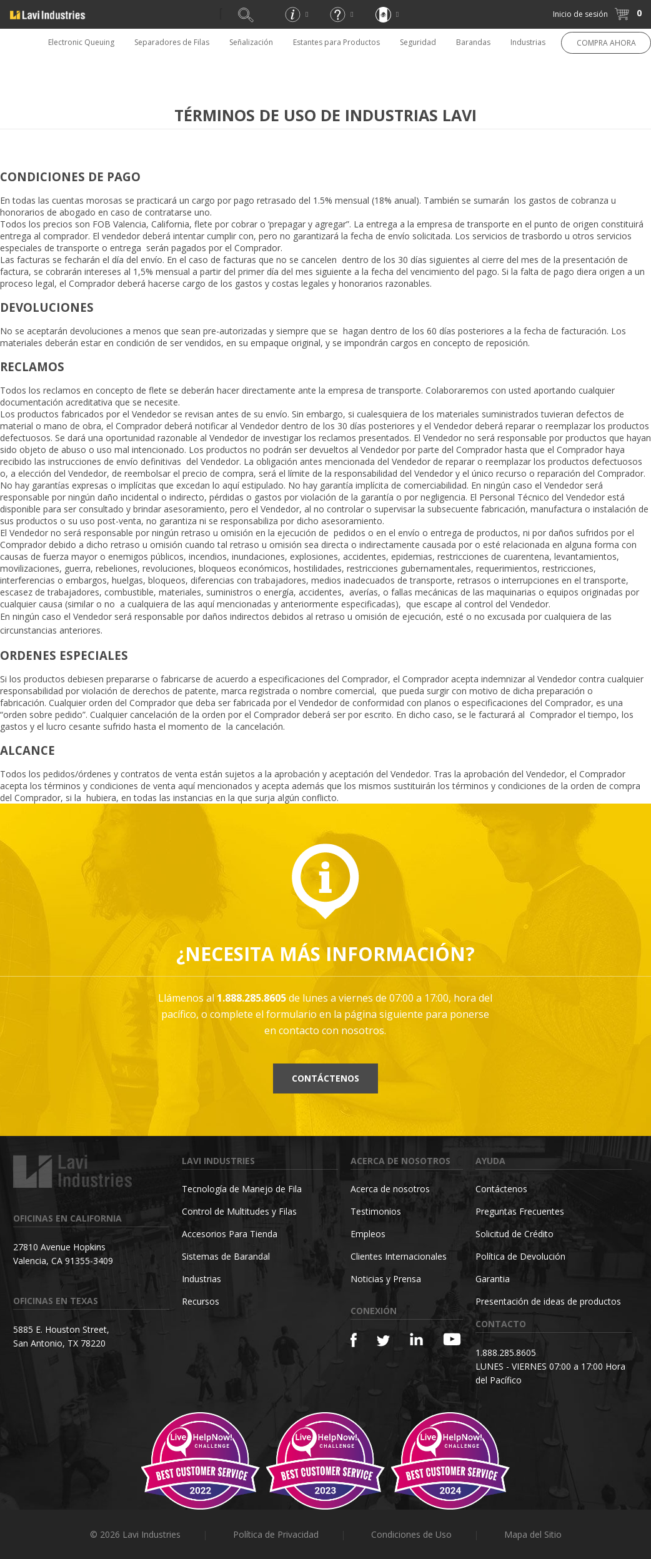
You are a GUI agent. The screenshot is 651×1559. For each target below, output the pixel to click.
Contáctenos (325, 1078)
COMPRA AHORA (606, 42)
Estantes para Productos (336, 42)
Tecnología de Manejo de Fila (242, 1189)
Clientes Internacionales (398, 1256)
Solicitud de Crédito (514, 1234)
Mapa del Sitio (533, 1534)
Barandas (473, 42)
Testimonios (375, 1211)
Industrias (527, 42)
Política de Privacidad (276, 1534)
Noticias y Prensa (385, 1279)
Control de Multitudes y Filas (239, 1211)
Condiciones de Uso (411, 1534)
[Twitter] (383, 1341)
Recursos (200, 1301)
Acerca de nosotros (390, 1189)
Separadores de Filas (171, 42)
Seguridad (418, 42)
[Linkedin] (416, 1339)
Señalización (251, 42)
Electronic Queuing (81, 42)
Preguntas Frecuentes (519, 1211)
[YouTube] (452, 1339)
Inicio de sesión (580, 14)
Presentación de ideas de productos (548, 1301)
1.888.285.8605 (505, 1352)
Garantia (492, 1279)
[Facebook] (353, 1340)
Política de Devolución (520, 1256)
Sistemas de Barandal (226, 1256)
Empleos (367, 1234)
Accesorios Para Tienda (229, 1234)
